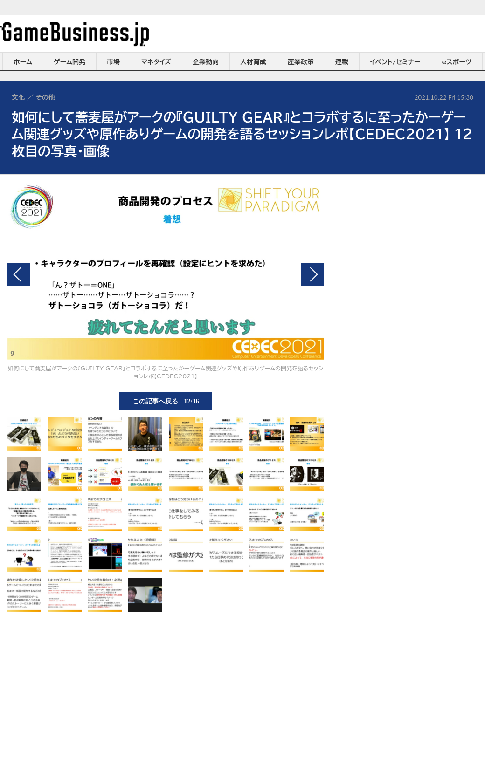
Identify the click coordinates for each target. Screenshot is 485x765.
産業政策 (301, 62)
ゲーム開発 (69, 62)
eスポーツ (456, 62)
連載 (341, 62)
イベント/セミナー (395, 62)
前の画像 (18, 274)
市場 (113, 62)
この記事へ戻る (165, 400)
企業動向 (206, 62)
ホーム (23, 62)
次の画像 (312, 274)
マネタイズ (156, 62)
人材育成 (253, 62)
